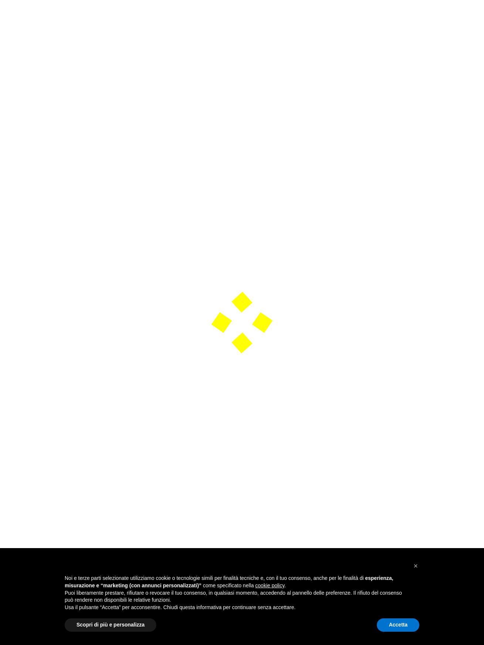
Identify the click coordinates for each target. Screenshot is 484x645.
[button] (416, 566)
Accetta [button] (398, 625)
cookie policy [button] (269, 585)
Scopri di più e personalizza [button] (110, 625)
